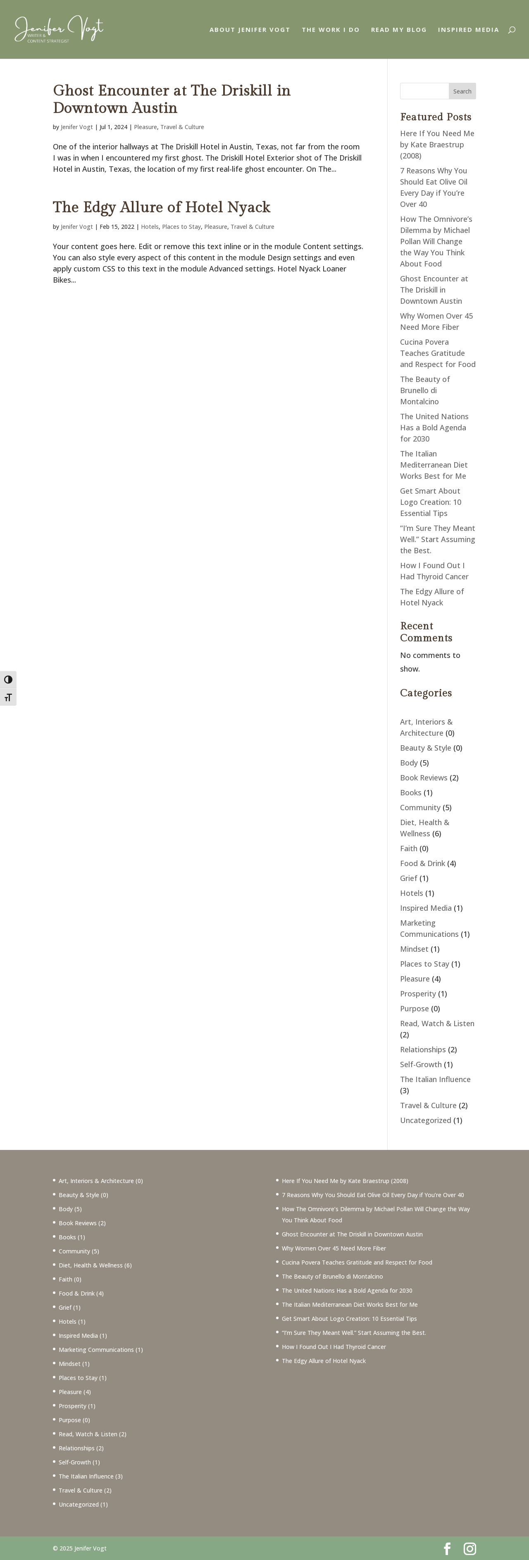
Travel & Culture (182, 127)
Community (420, 807)
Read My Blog (399, 30)
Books (411, 792)
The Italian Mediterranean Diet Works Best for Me (434, 465)
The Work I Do (331, 30)
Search (462, 91)
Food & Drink (422, 863)
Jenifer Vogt (77, 127)
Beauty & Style (425, 748)
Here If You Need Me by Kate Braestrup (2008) (437, 144)
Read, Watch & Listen (437, 1023)
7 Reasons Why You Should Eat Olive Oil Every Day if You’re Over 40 (373, 1195)
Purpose (414, 1008)
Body (409, 763)
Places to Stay (181, 226)
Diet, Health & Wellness (91, 1265)
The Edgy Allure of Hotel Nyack (161, 207)
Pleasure (145, 127)
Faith (408, 848)
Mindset (414, 949)
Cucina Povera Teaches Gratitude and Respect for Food (438, 353)
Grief (408, 878)
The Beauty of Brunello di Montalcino (425, 390)
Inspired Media (468, 30)
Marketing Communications (96, 1350)
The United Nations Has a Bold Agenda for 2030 (434, 427)
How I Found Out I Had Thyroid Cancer (334, 1347)
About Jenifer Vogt (250, 30)
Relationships (423, 1049)
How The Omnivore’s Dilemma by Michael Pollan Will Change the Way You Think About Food (436, 241)
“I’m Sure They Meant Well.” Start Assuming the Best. (437, 539)
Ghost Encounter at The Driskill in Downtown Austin (172, 100)
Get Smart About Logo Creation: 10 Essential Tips (430, 502)
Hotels (150, 226)
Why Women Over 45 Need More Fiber (334, 1248)
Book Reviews (424, 777)
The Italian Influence (435, 1079)
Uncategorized (425, 1120)
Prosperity (418, 993)
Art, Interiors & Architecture (96, 1181)
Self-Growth (421, 1064)
